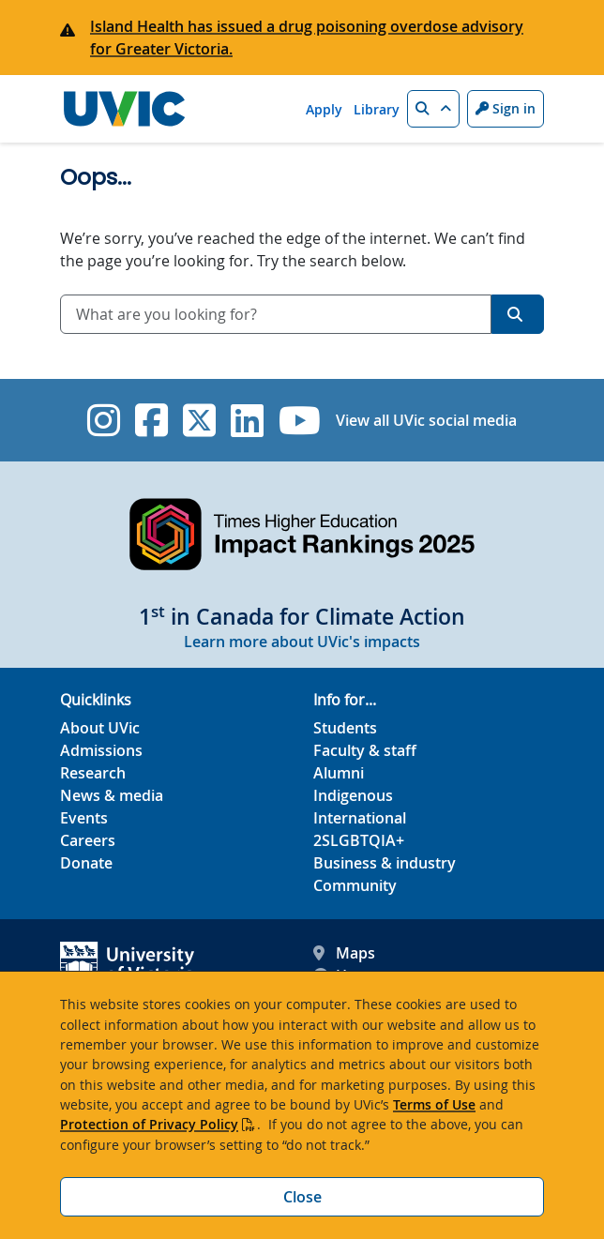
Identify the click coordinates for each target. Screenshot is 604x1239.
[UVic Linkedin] (247, 420)
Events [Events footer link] (84, 818)
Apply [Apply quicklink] (324, 109)
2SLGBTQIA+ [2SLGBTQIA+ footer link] (358, 840)
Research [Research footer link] (93, 773)
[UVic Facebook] (151, 420)
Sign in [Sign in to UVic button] (506, 108)
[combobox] (275, 314)
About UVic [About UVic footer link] (100, 728)
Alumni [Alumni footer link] (338, 773)
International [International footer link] (359, 818)
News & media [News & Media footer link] (111, 795)
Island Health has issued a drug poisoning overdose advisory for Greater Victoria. (306, 37)
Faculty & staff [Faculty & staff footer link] (364, 750)
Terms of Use (434, 1104)
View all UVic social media (426, 420)
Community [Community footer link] (355, 885)
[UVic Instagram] (103, 420)
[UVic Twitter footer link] (199, 420)
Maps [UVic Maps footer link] (344, 953)
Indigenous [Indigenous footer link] (353, 795)
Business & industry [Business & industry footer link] (384, 863)
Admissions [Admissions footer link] (101, 750)
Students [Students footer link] (345, 728)
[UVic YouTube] (300, 420)
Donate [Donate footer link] (86, 863)
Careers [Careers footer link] (87, 840)
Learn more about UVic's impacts (302, 641)
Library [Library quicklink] (377, 109)
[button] (433, 109)
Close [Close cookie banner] (302, 1196)
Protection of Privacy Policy (149, 1124)
